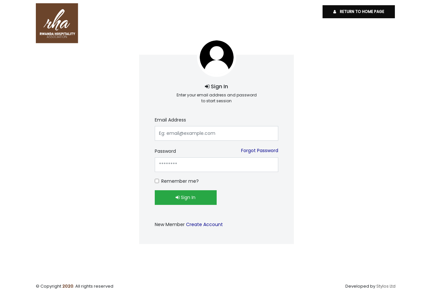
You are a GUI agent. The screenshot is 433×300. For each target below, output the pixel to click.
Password (165, 151)
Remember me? (180, 181)
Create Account (204, 224)
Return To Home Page (358, 11)
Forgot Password (259, 150)
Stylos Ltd (386, 286)
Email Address (170, 120)
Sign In (185, 197)
